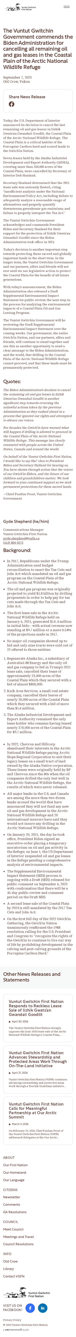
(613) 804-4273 (13, 542)
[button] (66, 6)
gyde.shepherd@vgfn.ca (21, 538)
